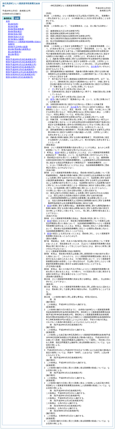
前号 (52, 99)
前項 (49, 107)
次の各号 (95, 66)
